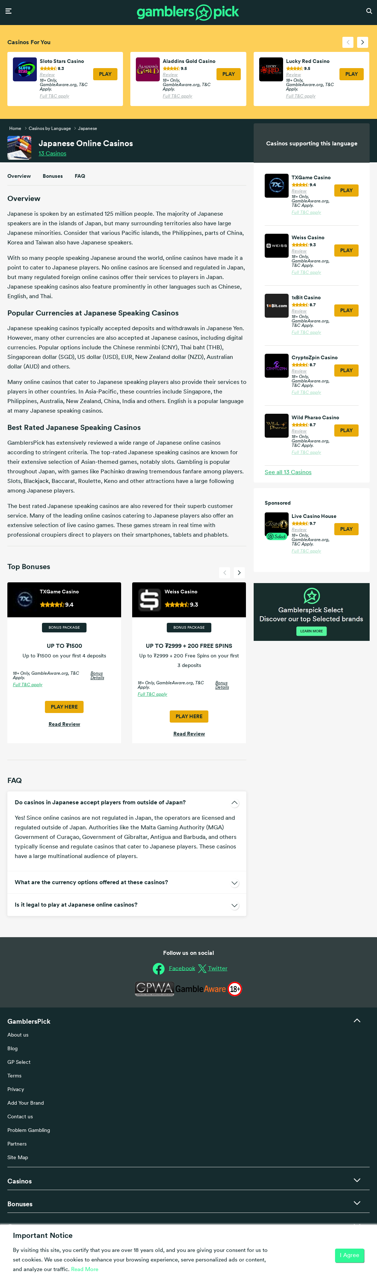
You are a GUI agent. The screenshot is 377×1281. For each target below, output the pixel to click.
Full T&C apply (54, 96)
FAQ (80, 176)
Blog (12, 1049)
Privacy (15, 1090)
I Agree (349, 1256)
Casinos (52, 154)
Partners (17, 1144)
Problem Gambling (28, 1130)
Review (47, 75)
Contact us (20, 1117)
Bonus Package (64, 628)
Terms (14, 1076)
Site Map (17, 1158)
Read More (84, 1270)
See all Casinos (288, 473)
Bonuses (53, 176)
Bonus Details (97, 675)
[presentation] (347, 42)
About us (17, 1035)
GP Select (19, 1062)
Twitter (218, 969)
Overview (19, 176)
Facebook (182, 968)
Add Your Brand (25, 1103)
